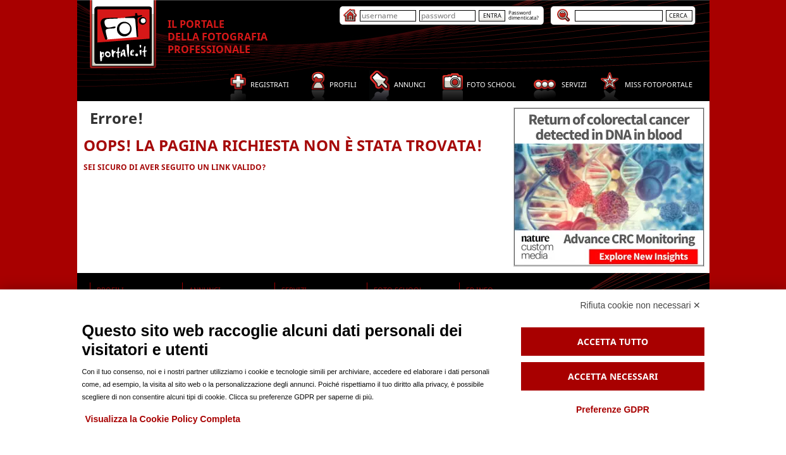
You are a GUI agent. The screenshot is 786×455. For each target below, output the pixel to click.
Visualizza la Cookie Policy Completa (163, 419)
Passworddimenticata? (523, 15)
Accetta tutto (612, 342)
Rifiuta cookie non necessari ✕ (640, 305)
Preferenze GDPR (612, 409)
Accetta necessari (613, 376)
